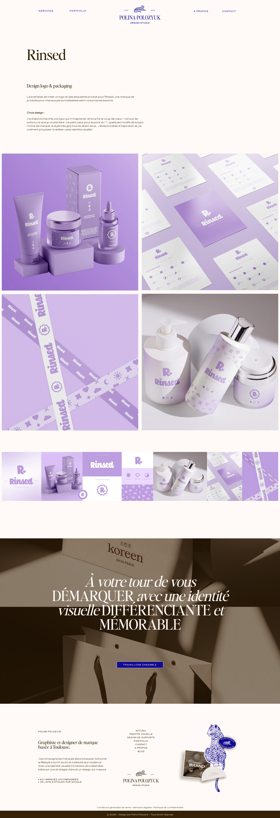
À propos (201, 11)
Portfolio (78, 11)
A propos (141, 748)
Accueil (141, 731)
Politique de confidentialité (168, 808)
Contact (229, 11)
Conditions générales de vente (114, 808)
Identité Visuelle (141, 734)
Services (46, 11)
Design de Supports (141, 738)
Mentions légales (142, 808)
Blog (141, 751)
